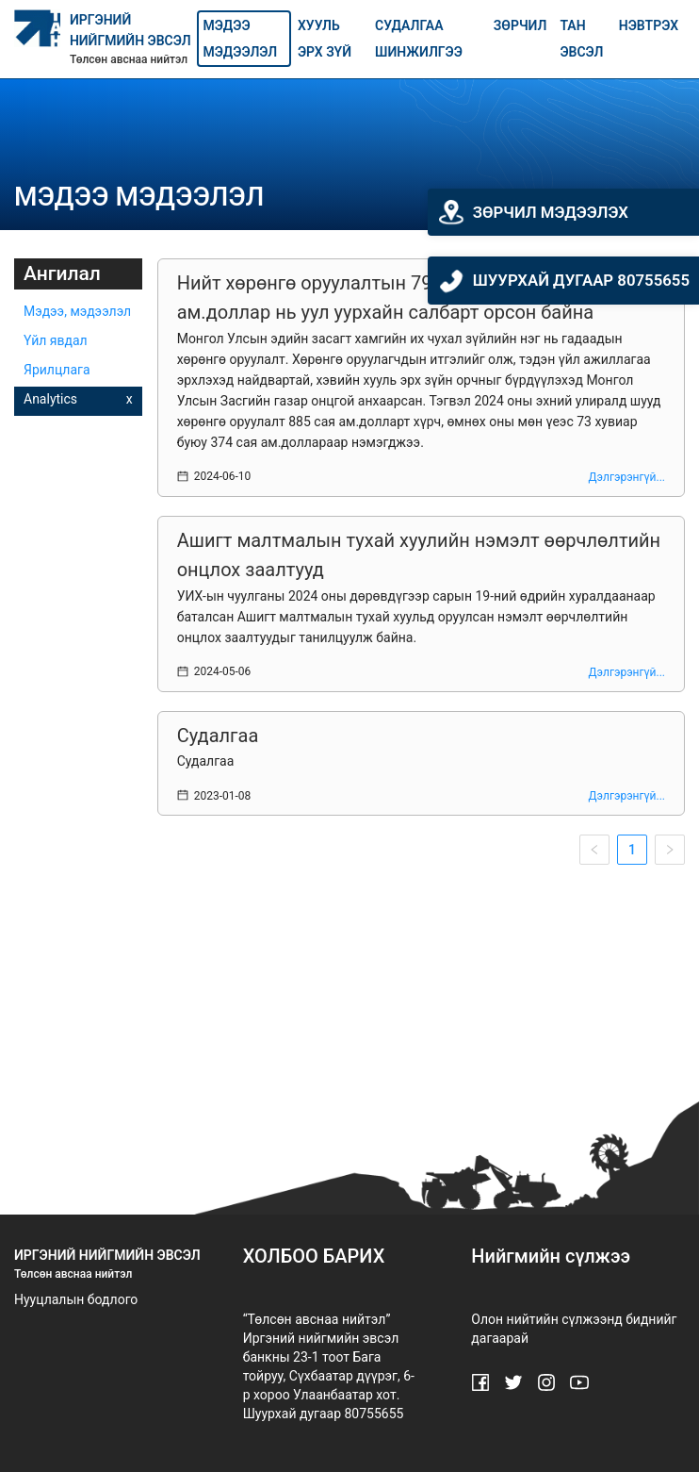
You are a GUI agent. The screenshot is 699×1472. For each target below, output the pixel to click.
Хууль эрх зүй (324, 38)
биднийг (651, 1319)
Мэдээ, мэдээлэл (77, 311)
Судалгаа (218, 735)
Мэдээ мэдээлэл (240, 38)
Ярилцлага (57, 369)
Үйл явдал (56, 340)
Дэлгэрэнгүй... (627, 477)
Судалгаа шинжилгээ (419, 38)
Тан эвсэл (581, 38)
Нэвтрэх (648, 25)
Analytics (50, 398)
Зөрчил (520, 25)
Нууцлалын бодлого (76, 1299)
